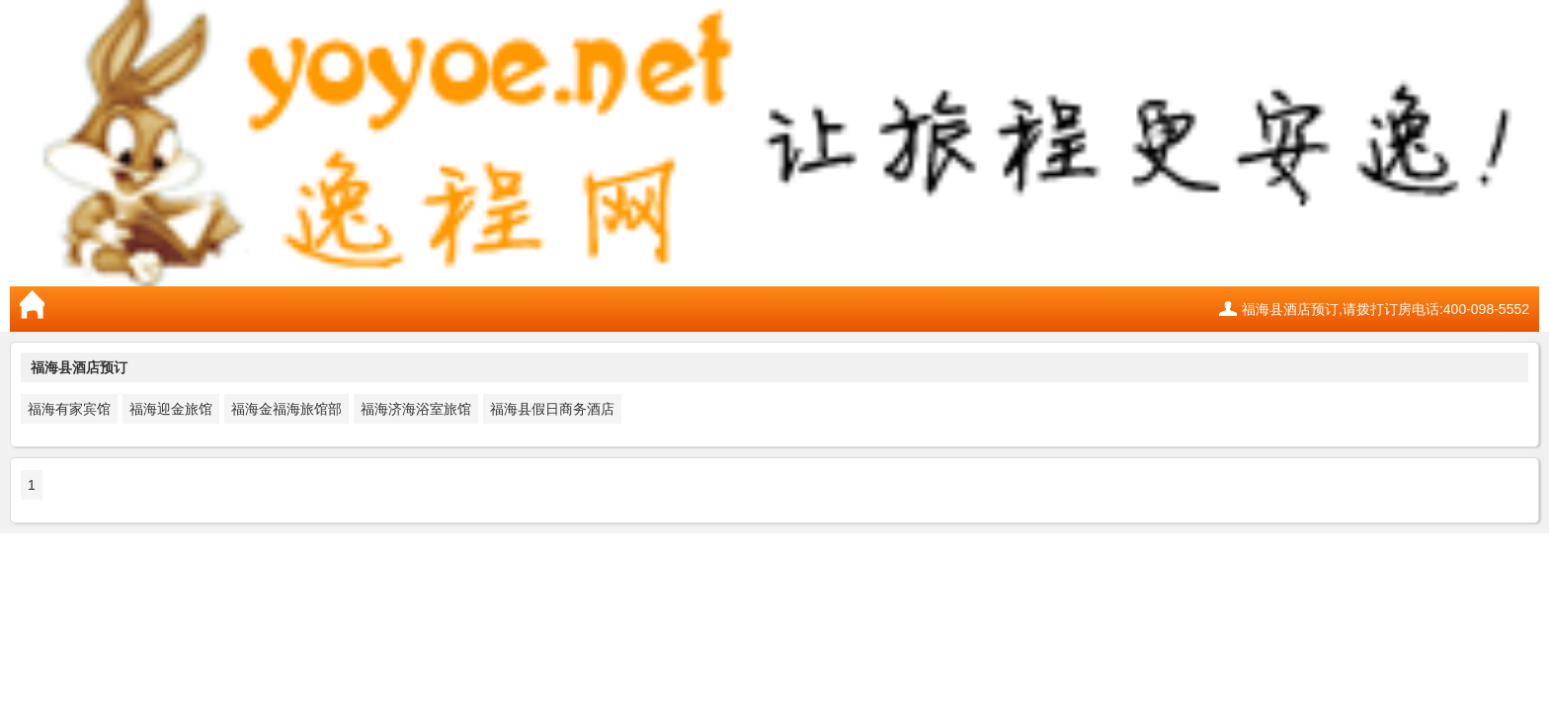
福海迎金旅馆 (170, 409)
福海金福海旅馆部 (286, 409)
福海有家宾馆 (69, 409)
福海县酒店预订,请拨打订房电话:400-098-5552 (1385, 309)
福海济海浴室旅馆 (416, 409)
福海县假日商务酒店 (552, 409)
